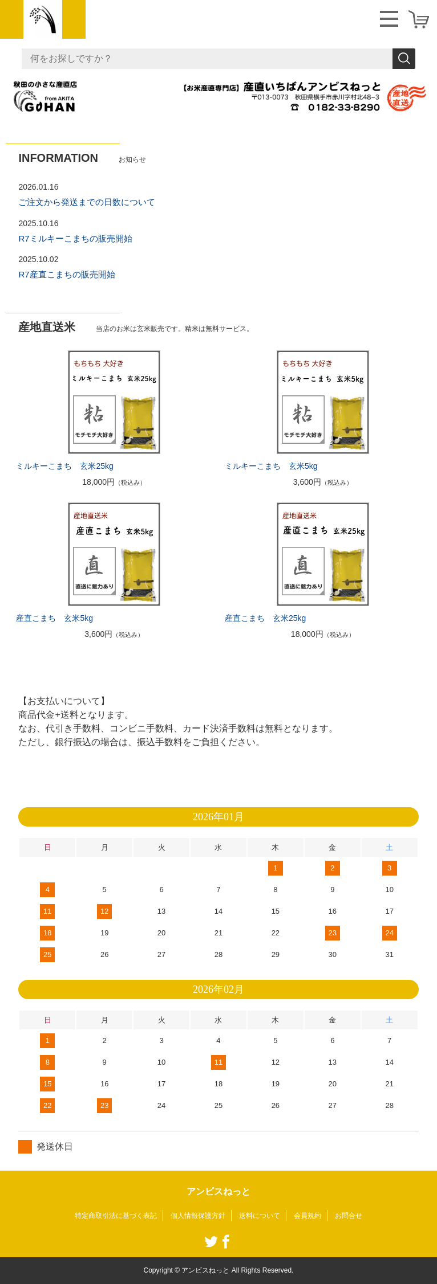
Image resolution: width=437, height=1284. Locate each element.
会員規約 (307, 1216)
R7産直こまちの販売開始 (66, 274)
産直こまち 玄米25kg (265, 618)
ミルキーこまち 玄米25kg (64, 466)
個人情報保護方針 (198, 1216)
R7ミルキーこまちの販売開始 (75, 238)
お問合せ (348, 1216)
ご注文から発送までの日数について (86, 202)
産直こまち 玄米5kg (54, 618)
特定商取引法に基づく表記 (116, 1216)
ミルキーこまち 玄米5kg (271, 466)
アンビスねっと (218, 1191)
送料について (259, 1216)
